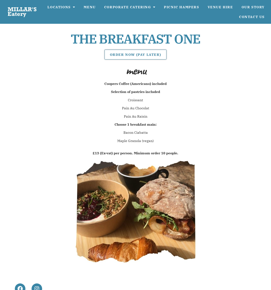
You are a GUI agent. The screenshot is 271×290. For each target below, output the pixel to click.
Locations (61, 7)
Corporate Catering (129, 7)
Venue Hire (220, 7)
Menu (89, 7)
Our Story (253, 7)
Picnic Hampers (181, 7)
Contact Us (252, 17)
